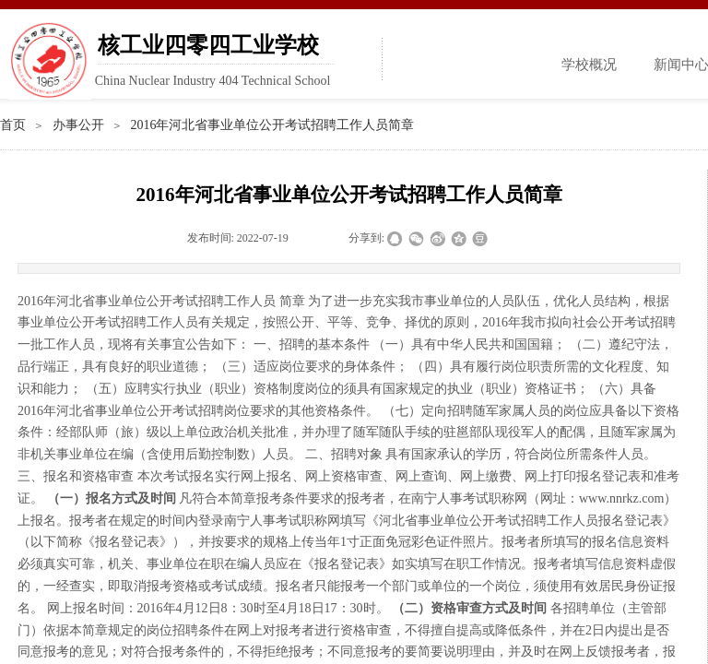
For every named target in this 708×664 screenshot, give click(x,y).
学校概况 (589, 64)
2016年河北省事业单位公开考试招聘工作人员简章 (272, 125)
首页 (13, 125)
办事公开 (78, 125)
